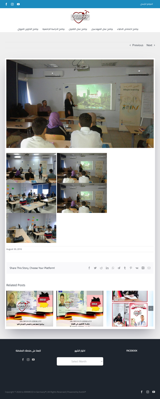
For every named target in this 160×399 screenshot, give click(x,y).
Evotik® (82, 392)
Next (149, 45)
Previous (137, 45)
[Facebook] (23, 359)
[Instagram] (28, 359)
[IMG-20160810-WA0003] (80, 103)
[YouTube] (33, 359)
